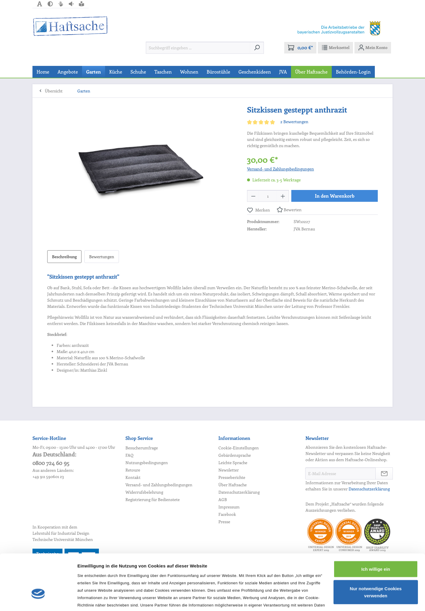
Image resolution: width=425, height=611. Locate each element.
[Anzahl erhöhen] (283, 196)
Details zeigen (92, 599)
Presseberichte (231, 477)
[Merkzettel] (335, 47)
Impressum (229, 507)
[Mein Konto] (372, 47)
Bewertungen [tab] (101, 256)
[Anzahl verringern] (253, 196)
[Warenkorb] (300, 47)
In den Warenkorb (334, 196)
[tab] (64, 256)
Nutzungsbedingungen (146, 462)
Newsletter (228, 470)
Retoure (132, 470)
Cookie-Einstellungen (238, 448)
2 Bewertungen (294, 121)
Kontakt (132, 477)
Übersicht (54, 91)
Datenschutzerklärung (239, 492)
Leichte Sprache (232, 462)
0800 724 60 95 (50, 463)
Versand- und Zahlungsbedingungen (280, 169)
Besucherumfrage (141, 448)
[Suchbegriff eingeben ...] (198, 48)
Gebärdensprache (234, 455)
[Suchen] (257, 48)
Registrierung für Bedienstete (152, 499)
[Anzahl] (268, 196)
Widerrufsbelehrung (144, 492)
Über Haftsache (232, 485)
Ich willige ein (375, 528)
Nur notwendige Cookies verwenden (376, 551)
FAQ (129, 455)
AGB (222, 499)
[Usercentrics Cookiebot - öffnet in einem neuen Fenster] (38, 599)
